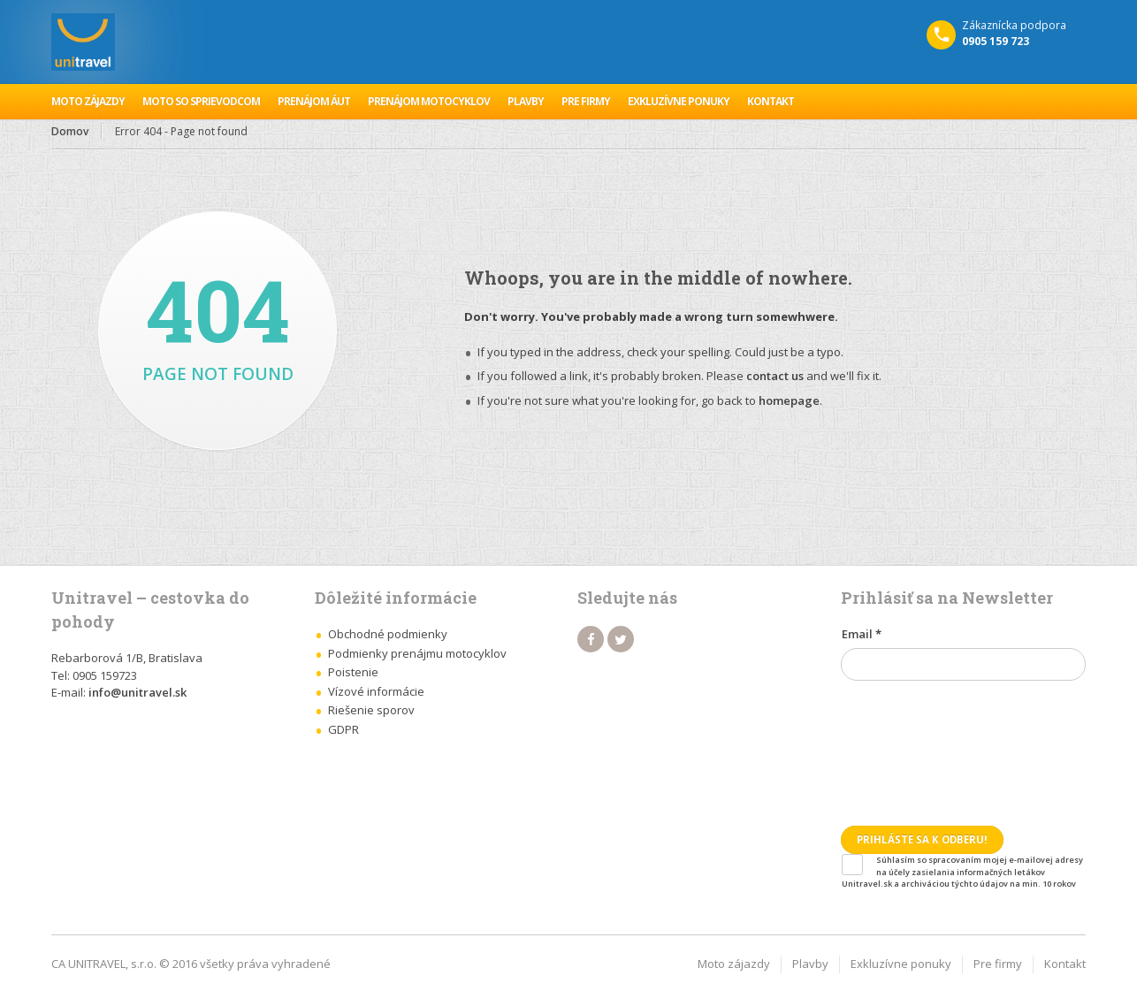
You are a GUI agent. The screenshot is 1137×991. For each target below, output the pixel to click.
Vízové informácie (376, 691)
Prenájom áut (314, 101)
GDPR (343, 729)
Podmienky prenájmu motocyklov (417, 653)
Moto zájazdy (88, 101)
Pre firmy (585, 101)
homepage (789, 400)
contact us (775, 376)
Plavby (525, 101)
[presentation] (913, 744)
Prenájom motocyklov (429, 101)
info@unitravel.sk (137, 692)
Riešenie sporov (371, 710)
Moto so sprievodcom (201, 101)
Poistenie (353, 672)
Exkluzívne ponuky (678, 101)
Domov (69, 131)
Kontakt (770, 101)
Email (861, 634)
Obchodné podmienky (387, 634)
